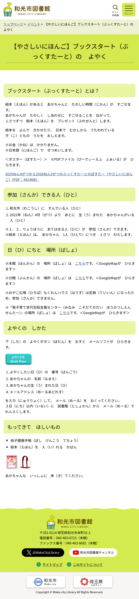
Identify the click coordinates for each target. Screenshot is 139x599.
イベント (33, 24)
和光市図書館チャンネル (93, 552)
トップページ (13, 24)
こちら (80, 263)
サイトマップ (49, 564)
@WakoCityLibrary (43, 552)
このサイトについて (85, 564)
